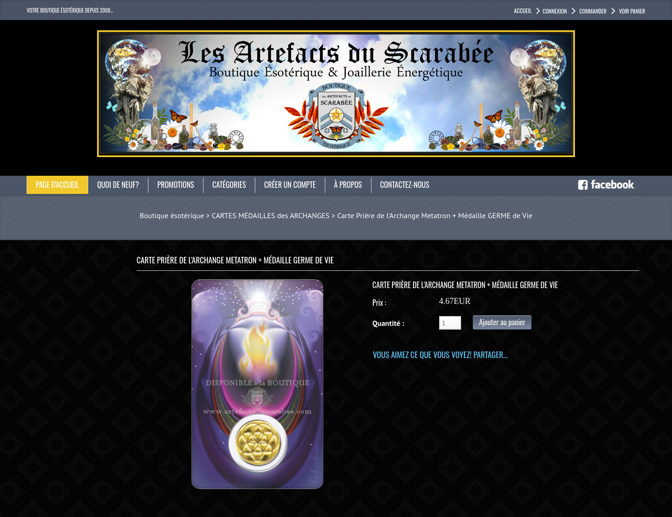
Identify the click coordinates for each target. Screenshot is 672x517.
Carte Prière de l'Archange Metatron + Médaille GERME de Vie (434, 215)
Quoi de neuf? (118, 184)
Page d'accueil (57, 184)
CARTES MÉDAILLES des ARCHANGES (270, 215)
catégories (229, 184)
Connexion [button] (555, 11)
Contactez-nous (404, 184)
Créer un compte (290, 184)
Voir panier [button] (631, 11)
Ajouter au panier (502, 322)
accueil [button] (523, 10)
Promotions (175, 184)
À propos (348, 184)
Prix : (379, 302)
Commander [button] (592, 11)
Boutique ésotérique (172, 215)
